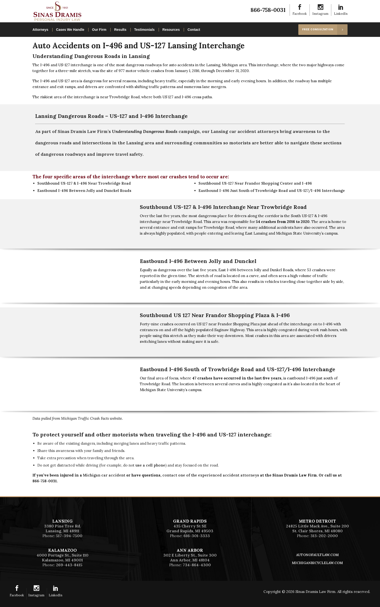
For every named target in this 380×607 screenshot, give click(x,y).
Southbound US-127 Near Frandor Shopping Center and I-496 (255, 183)
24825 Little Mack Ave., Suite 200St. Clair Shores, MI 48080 (317, 528)
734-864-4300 (197, 564)
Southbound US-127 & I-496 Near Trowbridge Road (84, 183)
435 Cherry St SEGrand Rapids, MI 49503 (189, 528)
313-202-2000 (324, 535)
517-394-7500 (69, 535)
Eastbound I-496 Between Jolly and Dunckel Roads (84, 190)
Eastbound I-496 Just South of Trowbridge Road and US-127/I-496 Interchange (271, 190)
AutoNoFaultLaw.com (317, 555)
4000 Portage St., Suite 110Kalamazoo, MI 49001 (62, 557)
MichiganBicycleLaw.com (317, 563)
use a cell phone (150, 465)
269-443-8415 (69, 564)
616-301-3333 (196, 535)
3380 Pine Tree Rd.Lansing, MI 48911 (62, 528)
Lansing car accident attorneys (245, 131)
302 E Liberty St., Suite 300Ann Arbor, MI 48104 (190, 557)
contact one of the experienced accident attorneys (210, 475)
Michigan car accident (104, 475)
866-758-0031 (268, 9)
